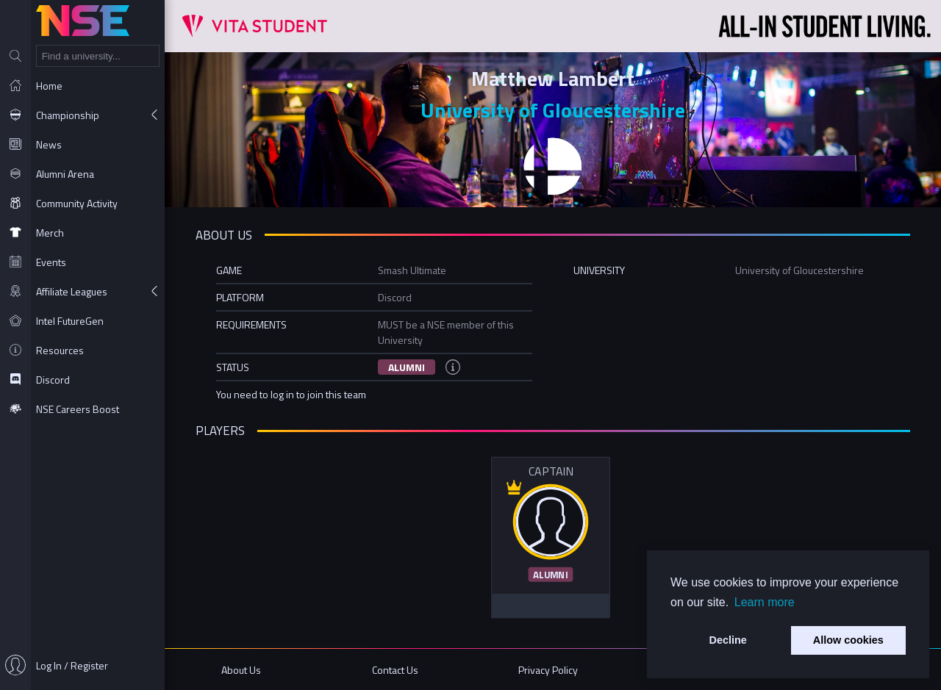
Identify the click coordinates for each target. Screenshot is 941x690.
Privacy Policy (548, 670)
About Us (241, 670)
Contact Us (395, 670)
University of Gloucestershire (553, 110)
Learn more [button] (764, 602)
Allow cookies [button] (848, 640)
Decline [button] (728, 640)
